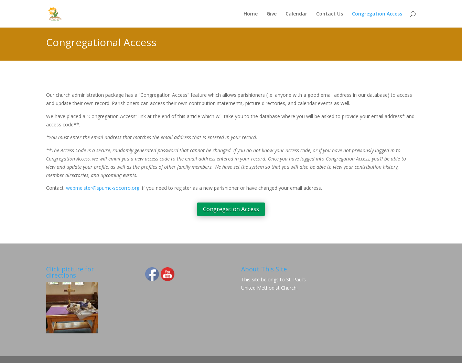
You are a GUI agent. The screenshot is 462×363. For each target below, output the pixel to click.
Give (272, 14)
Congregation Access (377, 14)
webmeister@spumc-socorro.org (102, 188)
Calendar (296, 14)
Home (251, 14)
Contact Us (329, 14)
